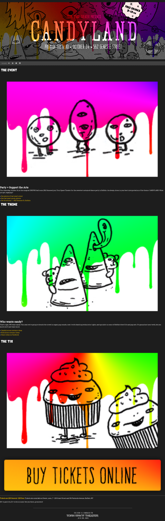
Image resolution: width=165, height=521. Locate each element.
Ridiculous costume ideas (10, 333)
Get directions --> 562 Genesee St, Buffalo (16, 200)
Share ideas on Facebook (10, 335)
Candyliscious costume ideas (11, 330)
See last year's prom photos (11, 198)
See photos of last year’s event (12, 196)
